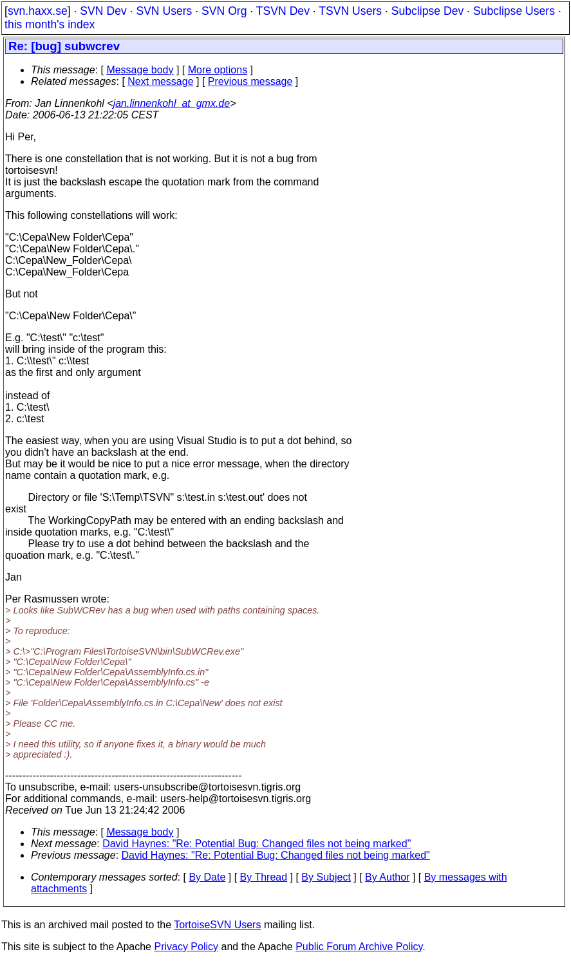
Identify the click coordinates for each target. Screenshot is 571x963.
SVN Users (164, 11)
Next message (160, 81)
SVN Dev (103, 11)
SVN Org (224, 11)
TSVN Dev (283, 11)
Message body (139, 69)
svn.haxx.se (38, 11)
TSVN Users (350, 11)
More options (218, 69)
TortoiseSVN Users (217, 924)
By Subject (325, 877)
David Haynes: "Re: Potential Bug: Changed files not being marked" (256, 843)
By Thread (264, 877)
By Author (387, 877)
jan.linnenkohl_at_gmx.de (171, 103)
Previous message (250, 81)
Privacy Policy (186, 946)
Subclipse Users (514, 11)
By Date (207, 877)
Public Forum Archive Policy (358, 946)
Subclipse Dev (427, 11)
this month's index (50, 24)
